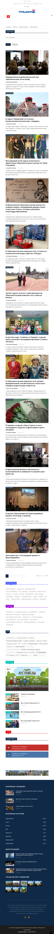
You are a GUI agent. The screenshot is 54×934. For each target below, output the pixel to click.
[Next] (24, 576)
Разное (35, 596)
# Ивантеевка (32, 644)
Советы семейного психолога (14, 622)
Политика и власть (27, 596)
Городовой (42, 612)
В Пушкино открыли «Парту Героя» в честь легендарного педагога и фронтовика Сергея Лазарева (25, 427)
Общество (17, 596)
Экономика (43, 599)
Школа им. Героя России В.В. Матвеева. (27, 799)
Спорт (7, 599)
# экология (42, 655)
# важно (31, 638)
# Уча (30, 655)
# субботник (23, 655)
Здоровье (24, 591)
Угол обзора (41, 622)
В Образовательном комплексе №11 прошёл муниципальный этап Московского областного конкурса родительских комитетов (25, 383)
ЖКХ (20, 591)
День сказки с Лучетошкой (13, 614)
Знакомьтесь (26, 617)
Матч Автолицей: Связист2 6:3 (30, 720)
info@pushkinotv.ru (38, 3)
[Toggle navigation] (8, 16)
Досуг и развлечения (11, 591)
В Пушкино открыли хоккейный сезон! (26, 861)
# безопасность (10, 638)
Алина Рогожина (11, 124)
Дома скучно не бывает (28, 614)
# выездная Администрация (14, 641)
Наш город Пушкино (22, 619)
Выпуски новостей (30, 589)
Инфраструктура (41, 591)
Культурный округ (11, 619)
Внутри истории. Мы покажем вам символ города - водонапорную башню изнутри (30, 854)
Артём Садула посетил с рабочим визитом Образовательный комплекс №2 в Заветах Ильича (24, 295)
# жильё (24, 643)
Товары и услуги (15, 599)
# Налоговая (30, 646)
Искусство (9, 594)
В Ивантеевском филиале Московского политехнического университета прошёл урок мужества (25, 472)
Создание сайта (22, 931)
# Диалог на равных (29, 641)
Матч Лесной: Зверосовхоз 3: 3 (30, 703)
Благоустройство (11, 589)
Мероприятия (29, 594)
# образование (10, 652)
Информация (32, 591)
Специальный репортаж (30, 622)
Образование (9, 51)
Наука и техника (39, 594)
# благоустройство (22, 638)
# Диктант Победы (41, 641)
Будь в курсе (20, 589)
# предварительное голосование (25, 652)
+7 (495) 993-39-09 (16, 3)
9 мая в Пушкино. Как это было (24, 806)
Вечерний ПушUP (33, 612)
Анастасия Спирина (12, 388)
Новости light (34, 619)
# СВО (17, 655)
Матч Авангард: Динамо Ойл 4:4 (30, 712)
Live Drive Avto (10, 612)
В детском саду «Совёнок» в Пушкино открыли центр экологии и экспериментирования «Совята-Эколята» (27, 339)
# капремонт (10, 646)
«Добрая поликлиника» (28, 694)
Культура (22, 594)
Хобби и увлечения (26, 599)
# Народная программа (13, 649)
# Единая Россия (11, 644)
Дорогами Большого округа (13, 617)
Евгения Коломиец (12, 82)
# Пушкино (41, 652)
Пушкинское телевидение (27, 748)
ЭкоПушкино (9, 624)
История (15, 594)
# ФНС (35, 655)
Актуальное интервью (21, 612)
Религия (41, 596)
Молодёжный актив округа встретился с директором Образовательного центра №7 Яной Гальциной (26, 163)
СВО (46, 596)
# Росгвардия (10, 655)
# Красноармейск (20, 646)
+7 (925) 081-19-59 (27, 3)
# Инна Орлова (43, 643)
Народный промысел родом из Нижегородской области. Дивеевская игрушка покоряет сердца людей (31, 869)
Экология (35, 599)
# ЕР (19, 644)
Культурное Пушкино (37, 617)
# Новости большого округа (30, 649)
